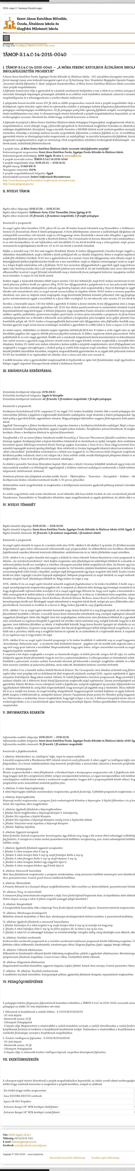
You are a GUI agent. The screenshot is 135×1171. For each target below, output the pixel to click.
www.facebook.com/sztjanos (31, 43)
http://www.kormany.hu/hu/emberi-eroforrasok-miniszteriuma (39, 180)
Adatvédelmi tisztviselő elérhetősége (67, 1157)
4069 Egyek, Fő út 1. (20, 1135)
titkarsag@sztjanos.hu (24, 1142)
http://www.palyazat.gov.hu (18, 184)
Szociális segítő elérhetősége (105, 1157)
